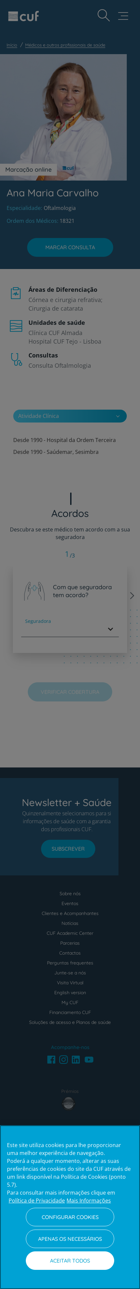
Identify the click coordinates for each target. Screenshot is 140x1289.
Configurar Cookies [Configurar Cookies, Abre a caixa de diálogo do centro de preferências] (70, 1217)
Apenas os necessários (70, 1239)
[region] (70, 1207)
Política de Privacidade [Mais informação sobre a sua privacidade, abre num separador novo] (37, 1200)
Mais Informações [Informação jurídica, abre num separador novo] (89, 1200)
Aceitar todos (70, 1260)
